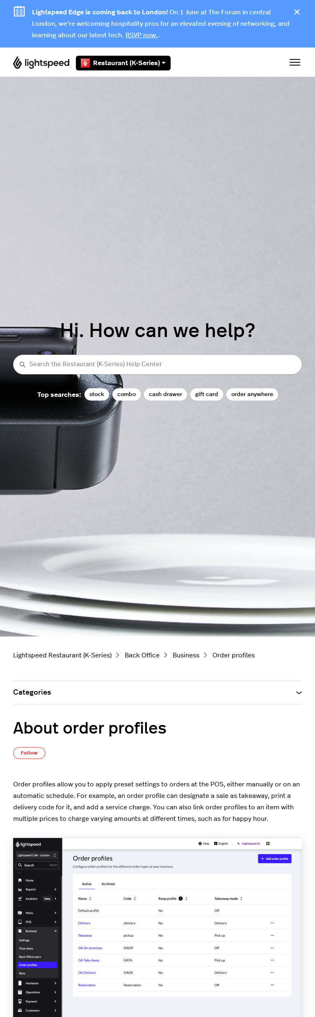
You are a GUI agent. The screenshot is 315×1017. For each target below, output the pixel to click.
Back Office (142, 655)
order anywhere (252, 394)
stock (96, 394)
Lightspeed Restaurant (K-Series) (62, 655)
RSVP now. (142, 35)
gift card (206, 394)
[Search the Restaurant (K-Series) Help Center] (157, 365)
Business (186, 655)
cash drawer (165, 394)
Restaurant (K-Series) (123, 63)
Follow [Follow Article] (29, 752)
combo (126, 394)
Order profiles (233, 655)
